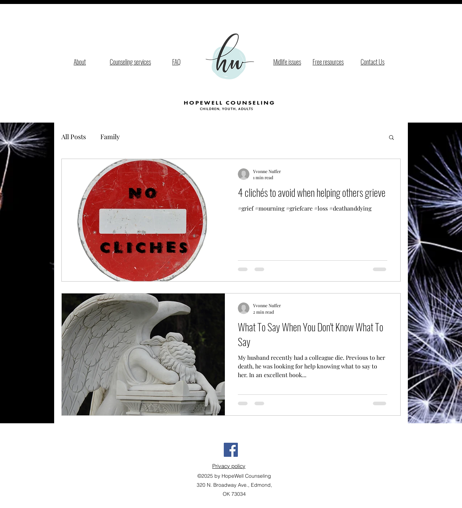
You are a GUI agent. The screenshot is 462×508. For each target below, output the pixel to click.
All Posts (73, 136)
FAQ (176, 61)
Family (110, 136)
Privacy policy (228, 466)
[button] (391, 138)
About (80, 61)
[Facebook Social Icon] (231, 450)
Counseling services (130, 61)
